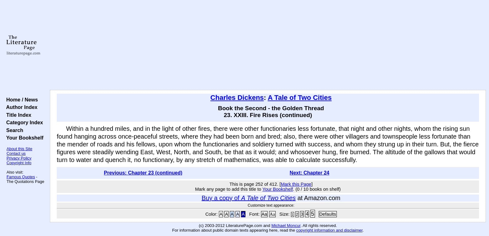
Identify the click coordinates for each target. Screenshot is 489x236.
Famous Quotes (21, 177)
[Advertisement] (268, 45)
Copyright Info (19, 162)
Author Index (20, 107)
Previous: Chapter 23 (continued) (143, 172)
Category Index (23, 122)
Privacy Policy (19, 158)
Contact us (16, 153)
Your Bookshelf (23, 137)
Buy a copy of (248, 197)
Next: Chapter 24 (309, 172)
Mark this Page (296, 184)
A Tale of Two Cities (300, 97)
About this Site (19, 148)
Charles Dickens (237, 97)
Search (13, 130)
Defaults (327, 214)
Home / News (20, 99)
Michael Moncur (285, 225)
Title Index (17, 115)
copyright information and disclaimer (329, 230)
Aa (264, 214)
